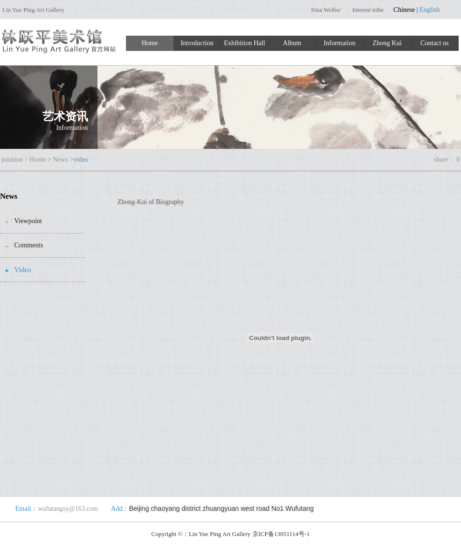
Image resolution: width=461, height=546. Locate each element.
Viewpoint (28, 220)
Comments (28, 245)
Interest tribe (368, 9)
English (430, 9)
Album (292, 43)
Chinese (404, 9)
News (60, 159)
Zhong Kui (387, 43)
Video (22, 269)
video (81, 159)
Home (150, 43)
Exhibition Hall (244, 43)
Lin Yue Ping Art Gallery (33, 9)
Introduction (197, 43)
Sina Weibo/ (327, 9)
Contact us (435, 43)
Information (339, 43)
